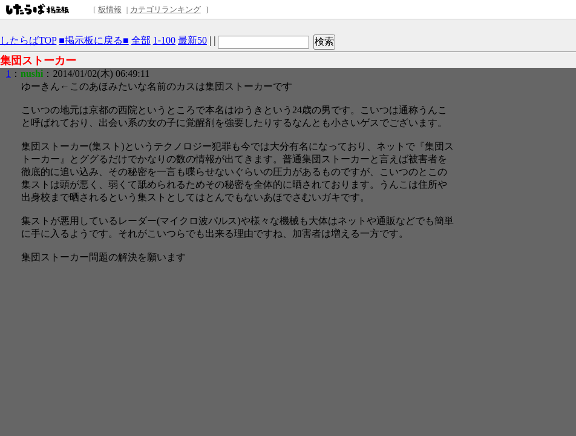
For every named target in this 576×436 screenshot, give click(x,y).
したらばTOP (28, 40)
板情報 (110, 9)
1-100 (164, 40)
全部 (141, 40)
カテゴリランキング (165, 9)
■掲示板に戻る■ (93, 40)
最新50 (192, 40)
